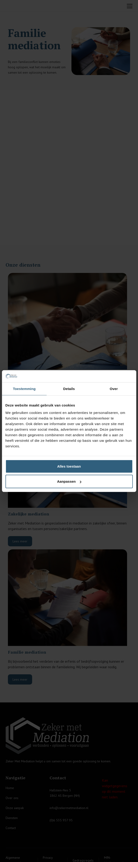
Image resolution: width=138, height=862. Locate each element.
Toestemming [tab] (24, 389)
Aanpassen (69, 481)
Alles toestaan (69, 466)
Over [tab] (114, 389)
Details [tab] (69, 389)
